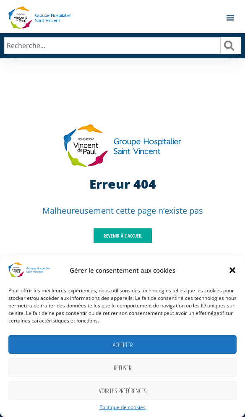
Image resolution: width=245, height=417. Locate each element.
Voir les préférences (122, 390)
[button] (232, 270)
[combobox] (112, 45)
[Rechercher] (231, 45)
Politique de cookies (122, 407)
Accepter (123, 344)
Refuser (122, 367)
